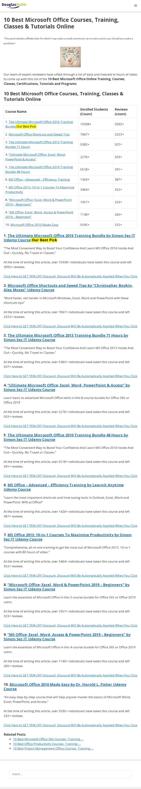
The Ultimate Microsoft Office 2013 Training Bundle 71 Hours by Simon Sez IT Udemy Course (66, 337)
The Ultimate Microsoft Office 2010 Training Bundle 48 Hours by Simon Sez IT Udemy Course (66, 437)
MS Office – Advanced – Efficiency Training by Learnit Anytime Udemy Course (64, 487)
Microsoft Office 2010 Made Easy (34, 225)
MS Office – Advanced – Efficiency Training (39, 179)
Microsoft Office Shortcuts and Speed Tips (39, 134)
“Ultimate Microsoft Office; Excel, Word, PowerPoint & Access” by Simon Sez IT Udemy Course (67, 387)
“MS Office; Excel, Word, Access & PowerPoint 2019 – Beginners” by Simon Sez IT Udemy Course (67, 636)
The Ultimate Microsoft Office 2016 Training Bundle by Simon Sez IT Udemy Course (69, 237)
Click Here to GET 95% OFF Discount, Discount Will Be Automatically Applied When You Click (70, 276)
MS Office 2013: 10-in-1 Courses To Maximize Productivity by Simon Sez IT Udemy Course (68, 537)
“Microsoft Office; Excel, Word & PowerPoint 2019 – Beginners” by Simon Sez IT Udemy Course (66, 587)
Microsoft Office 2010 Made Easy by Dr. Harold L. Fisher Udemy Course (65, 686)
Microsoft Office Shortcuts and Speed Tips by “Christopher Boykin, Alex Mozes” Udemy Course (68, 287)
